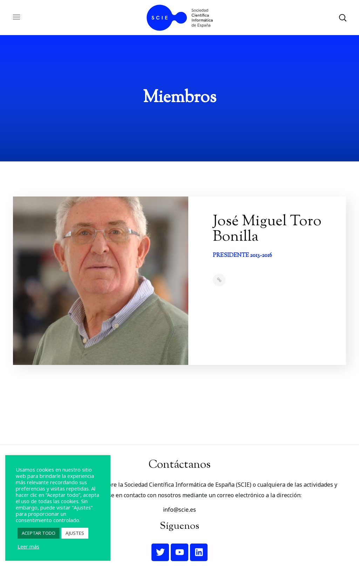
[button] (342, 17)
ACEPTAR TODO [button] (38, 533)
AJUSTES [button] (75, 533)
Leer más (28, 546)
